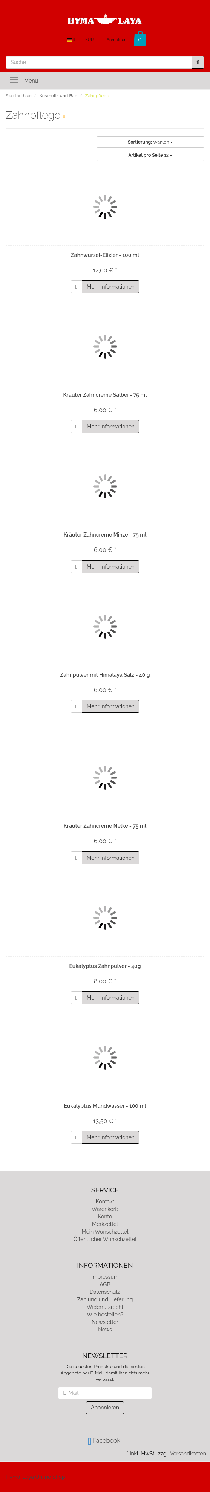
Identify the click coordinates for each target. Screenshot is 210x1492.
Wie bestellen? (105, 1315)
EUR (90, 39)
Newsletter (105, 1322)
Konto (105, 1217)
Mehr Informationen (111, 287)
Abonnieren (105, 1408)
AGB (105, 1284)
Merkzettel (105, 1224)
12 (151, 155)
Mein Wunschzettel (104, 1232)
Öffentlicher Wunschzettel (105, 1239)
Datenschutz (105, 1292)
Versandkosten (188, 1454)
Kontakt (105, 1201)
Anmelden (117, 39)
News (105, 1330)
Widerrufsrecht (105, 1307)
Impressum (105, 1277)
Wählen (150, 142)
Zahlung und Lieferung (105, 1299)
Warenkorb (105, 1209)
